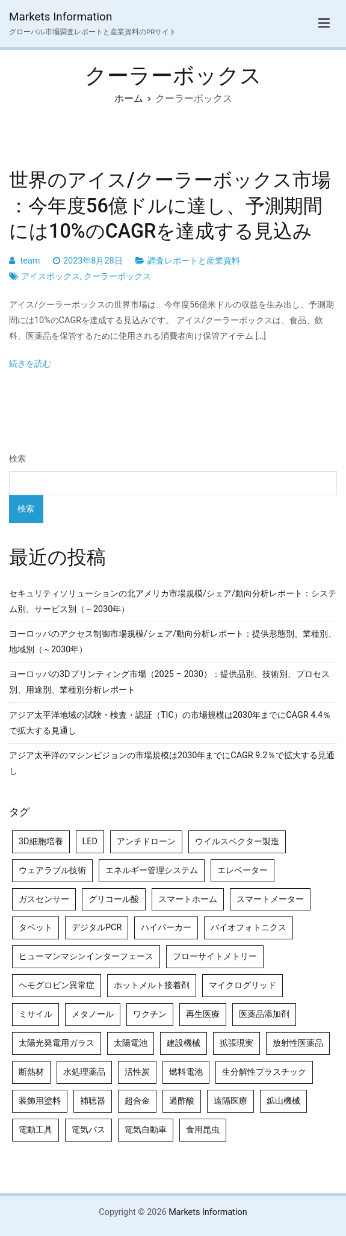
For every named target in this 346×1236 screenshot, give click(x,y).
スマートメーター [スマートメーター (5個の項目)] (270, 899)
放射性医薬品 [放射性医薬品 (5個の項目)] (298, 1043)
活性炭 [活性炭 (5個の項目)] (137, 1072)
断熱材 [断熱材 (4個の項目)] (31, 1072)
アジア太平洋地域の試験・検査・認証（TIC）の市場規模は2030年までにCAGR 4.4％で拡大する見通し (170, 723)
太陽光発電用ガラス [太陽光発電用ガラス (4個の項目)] (56, 1043)
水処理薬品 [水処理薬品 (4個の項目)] (84, 1072)
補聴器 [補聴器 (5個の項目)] (92, 1101)
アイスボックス (50, 276)
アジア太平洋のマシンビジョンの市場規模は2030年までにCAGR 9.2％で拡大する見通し (172, 763)
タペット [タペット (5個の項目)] (35, 927)
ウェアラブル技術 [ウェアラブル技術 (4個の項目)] (52, 870)
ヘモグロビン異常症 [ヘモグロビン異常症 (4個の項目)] (56, 985)
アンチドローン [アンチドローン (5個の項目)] (146, 841)
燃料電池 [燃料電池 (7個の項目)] (186, 1072)
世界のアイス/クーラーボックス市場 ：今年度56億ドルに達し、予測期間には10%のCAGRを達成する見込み (170, 205)
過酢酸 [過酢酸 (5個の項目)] (181, 1101)
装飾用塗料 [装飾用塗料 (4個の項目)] (40, 1101)
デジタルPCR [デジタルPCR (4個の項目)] (97, 927)
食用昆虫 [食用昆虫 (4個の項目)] (203, 1130)
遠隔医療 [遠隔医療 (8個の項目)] (230, 1101)
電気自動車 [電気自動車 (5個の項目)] (146, 1130)
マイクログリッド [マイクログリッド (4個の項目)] (242, 985)
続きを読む (30, 364)
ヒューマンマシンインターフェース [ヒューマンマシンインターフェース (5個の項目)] (86, 956)
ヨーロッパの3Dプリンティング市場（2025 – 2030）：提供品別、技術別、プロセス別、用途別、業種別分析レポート (169, 682)
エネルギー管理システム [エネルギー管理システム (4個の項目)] (151, 870)
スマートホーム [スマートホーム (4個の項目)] (187, 899)
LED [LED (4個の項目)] (89, 841)
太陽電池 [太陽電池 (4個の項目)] (130, 1043)
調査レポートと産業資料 (193, 261)
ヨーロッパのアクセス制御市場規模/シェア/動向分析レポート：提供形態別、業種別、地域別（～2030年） (172, 642)
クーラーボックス (117, 276)
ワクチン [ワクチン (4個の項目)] (150, 1014)
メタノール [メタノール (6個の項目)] (93, 1014)
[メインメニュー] (324, 23)
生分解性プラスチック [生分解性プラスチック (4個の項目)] (264, 1072)
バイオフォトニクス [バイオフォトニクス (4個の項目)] (248, 927)
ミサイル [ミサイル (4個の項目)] (35, 1014)
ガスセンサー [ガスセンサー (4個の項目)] (44, 899)
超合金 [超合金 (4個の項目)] (137, 1101)
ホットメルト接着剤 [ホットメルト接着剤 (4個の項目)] (152, 985)
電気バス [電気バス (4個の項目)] (88, 1130)
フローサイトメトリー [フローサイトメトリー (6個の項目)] (215, 956)
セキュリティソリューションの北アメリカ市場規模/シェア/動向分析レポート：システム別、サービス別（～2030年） (172, 601)
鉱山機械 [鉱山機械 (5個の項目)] (283, 1101)
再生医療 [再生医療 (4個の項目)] (203, 1014)
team (30, 261)
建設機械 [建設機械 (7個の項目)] (183, 1043)
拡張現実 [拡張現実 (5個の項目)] (236, 1043)
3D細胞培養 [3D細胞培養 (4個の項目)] (41, 841)
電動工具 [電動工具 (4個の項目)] (35, 1130)
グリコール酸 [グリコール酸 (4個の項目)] (113, 899)
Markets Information (60, 16)
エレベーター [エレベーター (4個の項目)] (242, 870)
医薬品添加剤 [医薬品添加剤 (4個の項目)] (264, 1014)
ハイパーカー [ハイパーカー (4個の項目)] (166, 927)
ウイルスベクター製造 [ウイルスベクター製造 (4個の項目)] (237, 841)
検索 (17, 459)
